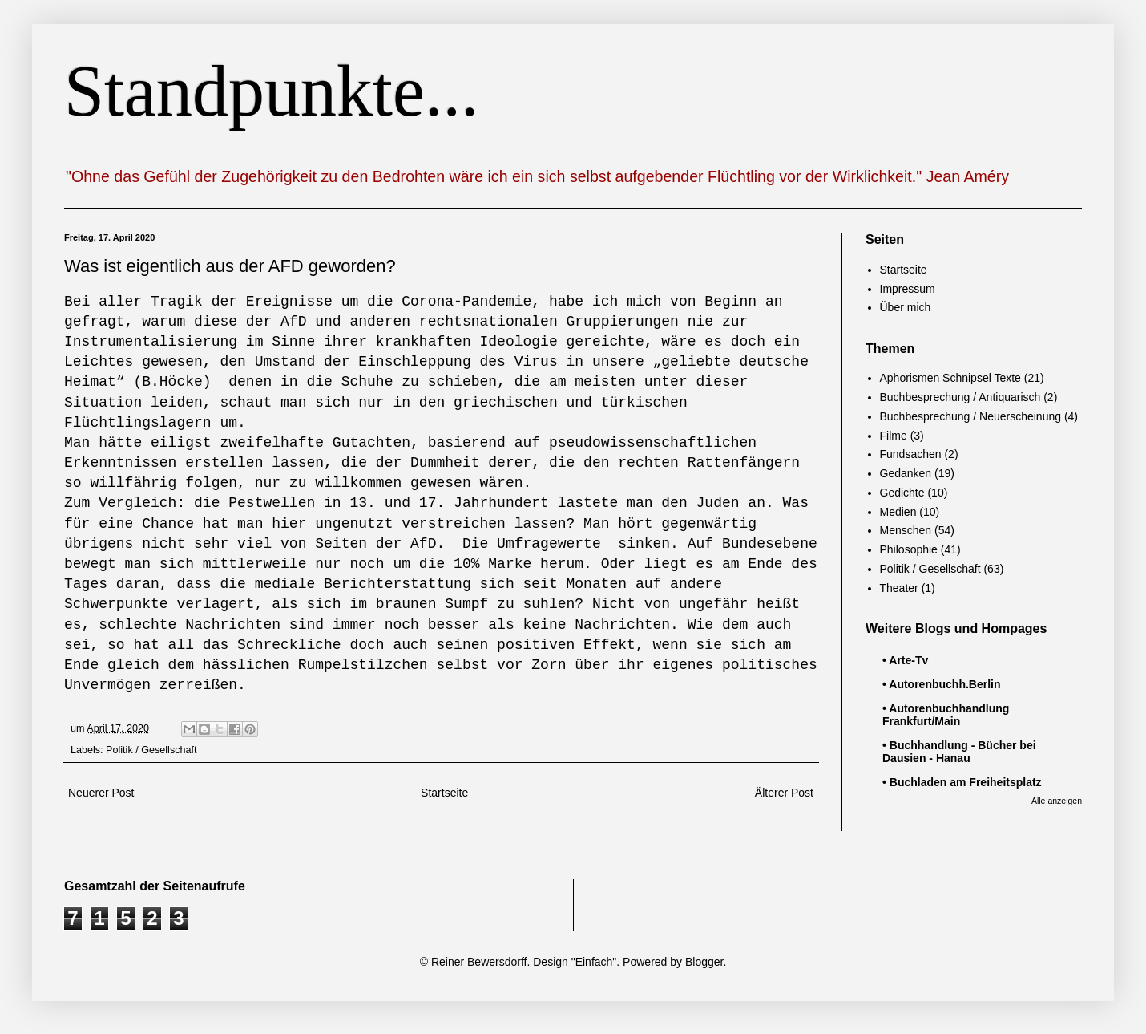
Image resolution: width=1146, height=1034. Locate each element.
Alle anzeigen (1056, 800)
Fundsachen (911, 454)
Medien (898, 511)
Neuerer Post (101, 792)
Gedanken (906, 473)
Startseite (444, 792)
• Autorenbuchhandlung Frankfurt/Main (945, 715)
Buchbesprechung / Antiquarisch (960, 397)
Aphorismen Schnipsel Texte (950, 377)
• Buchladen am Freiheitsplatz (962, 782)
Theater (899, 588)
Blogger (704, 961)
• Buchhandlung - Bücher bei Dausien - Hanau (959, 751)
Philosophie (909, 549)
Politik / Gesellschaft (151, 750)
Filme (893, 435)
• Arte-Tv (905, 660)
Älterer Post (784, 792)
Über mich (905, 307)
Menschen (906, 530)
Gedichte (902, 492)
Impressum (907, 288)
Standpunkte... (271, 91)
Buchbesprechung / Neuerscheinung (971, 416)
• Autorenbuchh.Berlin (941, 684)
